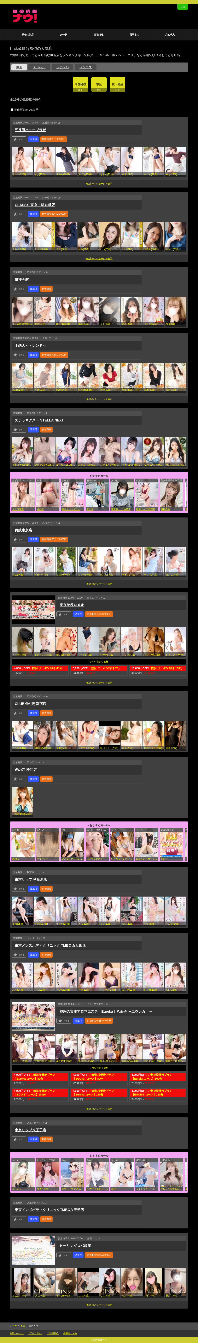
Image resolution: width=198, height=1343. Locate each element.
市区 (99, 84)
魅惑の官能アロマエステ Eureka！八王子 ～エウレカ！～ (106, 1011)
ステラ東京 (18, 509)
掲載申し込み (70, 1333)
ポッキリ (16, 1189)
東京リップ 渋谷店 (71, 1189)
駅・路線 (117, 84)
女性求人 (170, 34)
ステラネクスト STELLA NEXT (39, 420)
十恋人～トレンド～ (30, 346)
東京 (22, 1326)
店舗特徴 (80, 84)
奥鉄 (113, 1189)
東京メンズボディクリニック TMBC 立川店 (73, 509)
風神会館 (22, 280)
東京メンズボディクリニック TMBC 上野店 (147, 858)
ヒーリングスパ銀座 (75, 1246)
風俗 (19, 67)
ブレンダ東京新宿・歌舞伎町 (172, 1189)
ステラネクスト (94, 858)
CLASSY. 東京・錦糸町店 (35, 205)
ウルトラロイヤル (145, 1189)
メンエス (85, 67)
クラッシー (43, 858)
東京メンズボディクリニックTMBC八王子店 (49, 1210)
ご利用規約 (53, 1333)
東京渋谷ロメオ (72, 605)
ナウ (14, 1326)
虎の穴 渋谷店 (26, 770)
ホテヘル (62, 67)
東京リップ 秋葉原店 (31, 879)
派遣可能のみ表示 (24, 109)
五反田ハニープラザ (30, 130)
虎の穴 (40, 509)
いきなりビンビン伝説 (73, 858)
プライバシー (35, 1333)
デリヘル (39, 67)
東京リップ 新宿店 (145, 509)
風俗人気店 (28, 34)
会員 (182, 7)
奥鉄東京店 (23, 530)
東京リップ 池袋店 (120, 509)
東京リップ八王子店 (30, 1130)
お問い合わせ (17, 1333)
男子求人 (134, 34)
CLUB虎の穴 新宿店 (30, 704)
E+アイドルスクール (97, 1189)
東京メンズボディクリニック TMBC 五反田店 (50, 945)
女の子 (63, 34)
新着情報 (98, 34)
